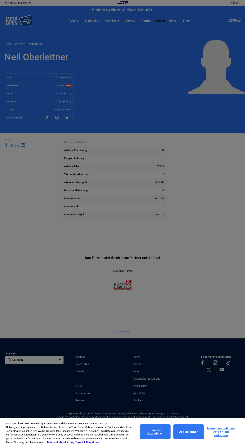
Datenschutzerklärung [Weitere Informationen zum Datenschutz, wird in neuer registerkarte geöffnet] (60, 442)
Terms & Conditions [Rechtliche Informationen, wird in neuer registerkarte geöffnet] (87, 442)
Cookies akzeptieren (155, 431)
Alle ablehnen (188, 432)
